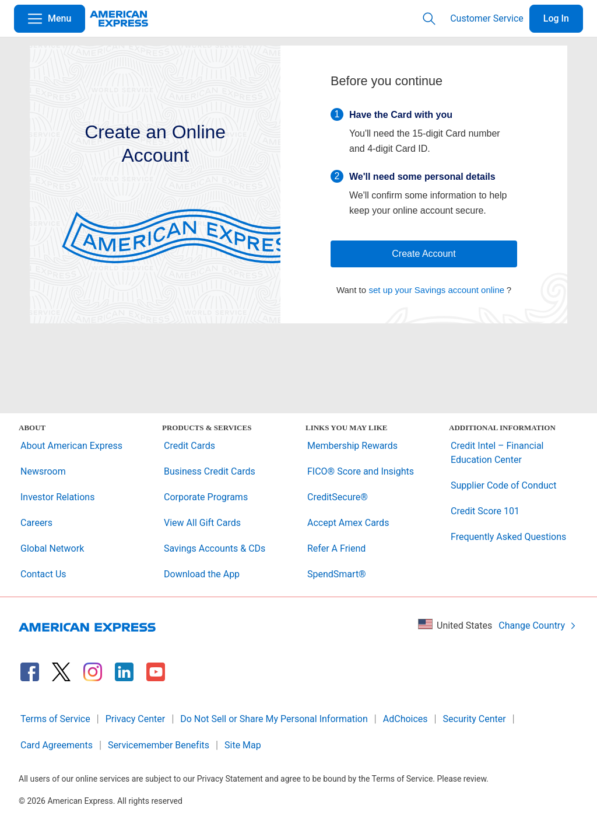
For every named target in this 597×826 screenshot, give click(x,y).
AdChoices (405, 718)
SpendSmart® (336, 574)
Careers (36, 522)
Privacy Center (136, 718)
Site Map (242, 745)
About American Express (71, 445)
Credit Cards (189, 445)
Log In (556, 18)
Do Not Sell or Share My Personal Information (274, 718)
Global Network (52, 548)
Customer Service (487, 18)
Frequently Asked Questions (508, 536)
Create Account (423, 254)
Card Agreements (56, 745)
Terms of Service (55, 718)
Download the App (202, 574)
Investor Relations (57, 497)
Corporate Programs (206, 497)
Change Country (537, 625)
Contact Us (43, 574)
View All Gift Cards (202, 522)
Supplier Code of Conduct (503, 485)
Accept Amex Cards (348, 522)
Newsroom (43, 471)
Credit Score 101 (485, 511)
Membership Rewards (352, 445)
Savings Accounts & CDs (214, 548)
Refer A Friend (336, 548)
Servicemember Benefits (158, 745)
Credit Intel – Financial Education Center (497, 452)
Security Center (474, 718)
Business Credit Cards (209, 471)
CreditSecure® (337, 497)
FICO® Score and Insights (360, 471)
